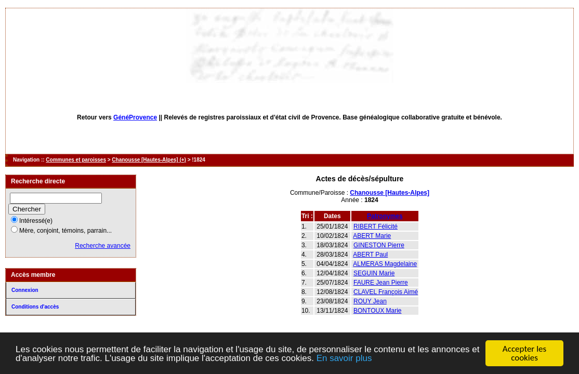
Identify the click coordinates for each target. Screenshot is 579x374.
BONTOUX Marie (377, 310)
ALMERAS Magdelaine (385, 264)
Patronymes (385, 216)
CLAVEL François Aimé (385, 292)
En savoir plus (344, 360)
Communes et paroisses (76, 160)
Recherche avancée (102, 245)
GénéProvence (135, 117)
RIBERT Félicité (375, 226)
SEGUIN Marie (373, 273)
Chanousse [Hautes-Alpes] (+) (149, 160)
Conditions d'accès (35, 307)
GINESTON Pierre (378, 245)
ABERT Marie (372, 235)
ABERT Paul (370, 254)
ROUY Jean (370, 301)
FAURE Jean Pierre (380, 282)
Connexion (24, 290)
